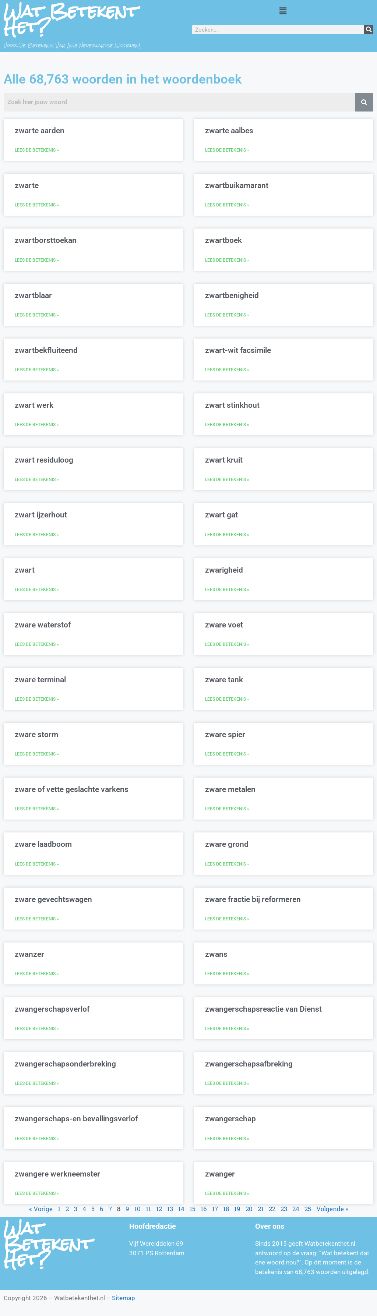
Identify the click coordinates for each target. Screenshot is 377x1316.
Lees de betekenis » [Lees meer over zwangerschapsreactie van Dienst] (227, 1028)
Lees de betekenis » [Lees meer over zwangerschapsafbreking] (227, 1083)
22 (272, 1208)
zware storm (36, 734)
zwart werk (34, 405)
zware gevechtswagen (53, 899)
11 (148, 1208)
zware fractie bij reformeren (253, 899)
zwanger (220, 1174)
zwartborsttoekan (46, 240)
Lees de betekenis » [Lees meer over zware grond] (227, 864)
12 (159, 1208)
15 (192, 1208)
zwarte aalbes (229, 130)
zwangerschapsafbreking (249, 1063)
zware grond (227, 844)
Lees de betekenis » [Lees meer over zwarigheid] (227, 589)
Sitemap (123, 1298)
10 (137, 1208)
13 (170, 1208)
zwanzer (29, 954)
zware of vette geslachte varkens (71, 789)
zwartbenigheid (232, 295)
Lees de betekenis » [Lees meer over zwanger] (227, 1193)
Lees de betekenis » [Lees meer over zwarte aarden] (37, 150)
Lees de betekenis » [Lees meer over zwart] (37, 589)
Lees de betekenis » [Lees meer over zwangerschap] (227, 1138)
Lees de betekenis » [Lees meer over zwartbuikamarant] (227, 205)
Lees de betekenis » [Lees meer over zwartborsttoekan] (37, 260)
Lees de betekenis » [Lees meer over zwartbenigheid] (227, 315)
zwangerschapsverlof (52, 1009)
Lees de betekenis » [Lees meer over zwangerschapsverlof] (37, 1028)
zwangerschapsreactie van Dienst (263, 1009)
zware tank (224, 679)
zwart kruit (224, 460)
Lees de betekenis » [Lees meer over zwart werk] (37, 424)
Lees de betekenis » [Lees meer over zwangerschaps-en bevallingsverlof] (37, 1138)
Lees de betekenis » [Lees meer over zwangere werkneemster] (37, 1193)
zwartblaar (33, 295)
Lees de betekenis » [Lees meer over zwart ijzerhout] (37, 534)
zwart (25, 570)
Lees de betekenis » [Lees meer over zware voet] (227, 644)
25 (307, 1208)
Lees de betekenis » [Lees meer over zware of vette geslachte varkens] (37, 808)
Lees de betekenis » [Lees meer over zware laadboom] (37, 864)
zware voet (224, 624)
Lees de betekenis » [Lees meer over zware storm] (37, 754)
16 (204, 1208)
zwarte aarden (39, 130)
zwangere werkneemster (57, 1174)
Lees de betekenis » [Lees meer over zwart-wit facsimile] (227, 369)
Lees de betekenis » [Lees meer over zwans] (227, 973)
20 (249, 1208)
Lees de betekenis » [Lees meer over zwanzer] (37, 973)
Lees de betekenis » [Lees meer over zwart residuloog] (37, 479)
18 (226, 1208)
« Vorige (41, 1208)
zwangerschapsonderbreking (65, 1063)
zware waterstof (43, 624)
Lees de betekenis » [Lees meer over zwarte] (37, 205)
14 (181, 1208)
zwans (216, 954)
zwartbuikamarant (236, 185)
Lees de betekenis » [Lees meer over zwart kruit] (227, 479)
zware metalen (230, 789)
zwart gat (221, 514)
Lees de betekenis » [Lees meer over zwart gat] (227, 534)
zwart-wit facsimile (238, 350)
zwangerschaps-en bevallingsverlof (76, 1118)
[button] (282, 11)
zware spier (225, 734)
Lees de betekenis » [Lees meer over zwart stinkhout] (227, 424)
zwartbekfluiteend (46, 350)
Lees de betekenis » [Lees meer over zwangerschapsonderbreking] (37, 1083)
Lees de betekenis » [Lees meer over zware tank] (227, 699)
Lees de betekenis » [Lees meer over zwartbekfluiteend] (37, 369)
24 (295, 1208)
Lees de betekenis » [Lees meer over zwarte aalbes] (227, 150)
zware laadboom (43, 844)
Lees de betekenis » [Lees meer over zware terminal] (37, 699)
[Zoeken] (368, 29)
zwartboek (223, 240)
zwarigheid (224, 570)
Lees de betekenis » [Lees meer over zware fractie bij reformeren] (227, 918)
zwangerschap (230, 1118)
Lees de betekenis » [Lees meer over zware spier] (227, 754)
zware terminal (40, 679)
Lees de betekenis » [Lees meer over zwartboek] (227, 260)
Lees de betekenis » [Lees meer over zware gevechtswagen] (37, 918)
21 (261, 1208)
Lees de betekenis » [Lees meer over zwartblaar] (37, 315)
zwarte (27, 185)
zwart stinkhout (232, 405)
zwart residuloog (44, 460)
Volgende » (332, 1208)
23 (284, 1208)
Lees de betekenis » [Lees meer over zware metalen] (227, 808)
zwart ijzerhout (41, 514)
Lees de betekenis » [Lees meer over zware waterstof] (37, 644)
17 (215, 1208)
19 (237, 1208)
